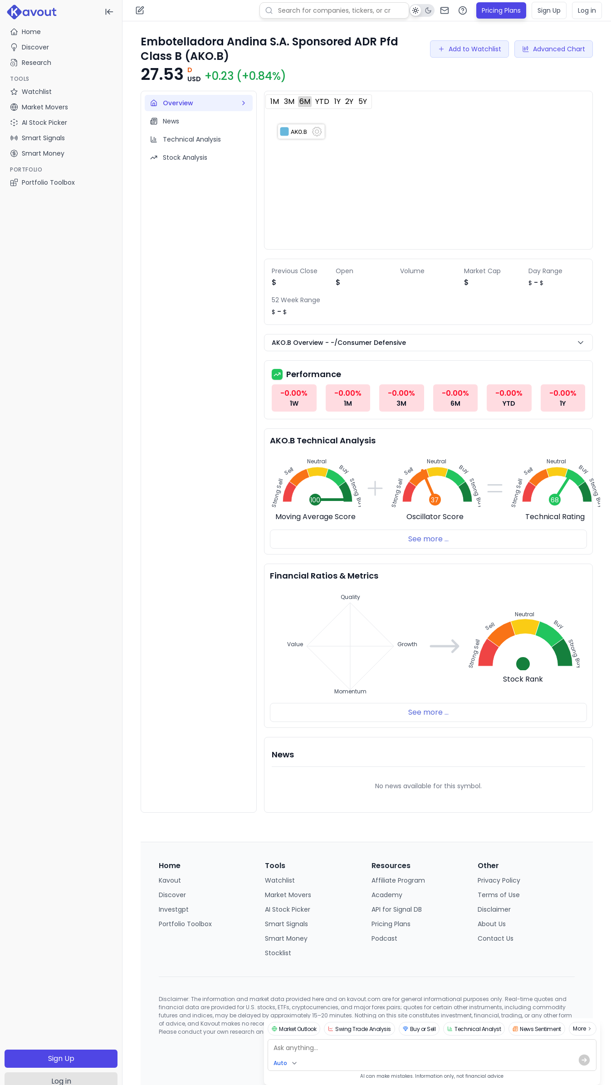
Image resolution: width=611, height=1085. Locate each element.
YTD (322, 101)
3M (289, 101)
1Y (337, 101)
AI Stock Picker (287, 909)
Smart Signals (286, 923)
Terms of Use (499, 894)
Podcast (384, 938)
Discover (29, 47)
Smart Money (286, 938)
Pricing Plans (501, 10)
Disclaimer (494, 909)
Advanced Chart (553, 49)
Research (30, 62)
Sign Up (61, 1058)
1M (274, 101)
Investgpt (174, 909)
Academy (386, 894)
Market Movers (288, 894)
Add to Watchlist (469, 49)
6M (304, 101)
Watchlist (280, 880)
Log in (587, 10)
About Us (492, 923)
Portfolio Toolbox (42, 182)
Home (25, 31)
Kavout (170, 880)
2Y (349, 101)
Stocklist (278, 952)
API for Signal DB (396, 909)
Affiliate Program (398, 880)
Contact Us (495, 938)
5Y (362, 101)
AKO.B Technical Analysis (323, 440)
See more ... (428, 539)
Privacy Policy (499, 880)
